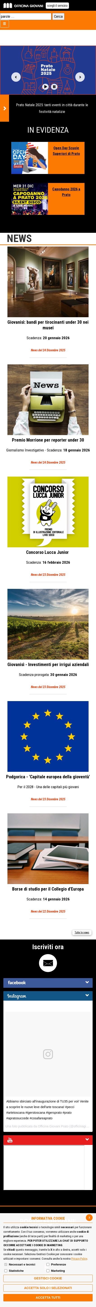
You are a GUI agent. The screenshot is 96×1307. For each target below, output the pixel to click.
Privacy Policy (79, 1258)
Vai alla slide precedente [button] (16, 77)
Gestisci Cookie (48, 1278)
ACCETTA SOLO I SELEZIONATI (48, 1288)
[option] (48, 84)
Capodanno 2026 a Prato (66, 192)
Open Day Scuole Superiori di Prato (66, 151)
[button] (45, 87)
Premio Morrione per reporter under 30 (48, 414)
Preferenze (58, 1264)
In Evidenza (48, 130)
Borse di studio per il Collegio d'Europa (48, 863)
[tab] (48, 983)
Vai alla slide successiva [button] (80, 77)
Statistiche (16, 1270)
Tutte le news (82, 932)
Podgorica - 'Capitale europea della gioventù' (48, 751)
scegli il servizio (57, 5)
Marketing (58, 1270)
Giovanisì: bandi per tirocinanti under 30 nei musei (48, 299)
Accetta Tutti (48, 1297)
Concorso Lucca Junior (48, 527)
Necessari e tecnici (22, 1264)
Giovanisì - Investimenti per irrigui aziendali (48, 639)
